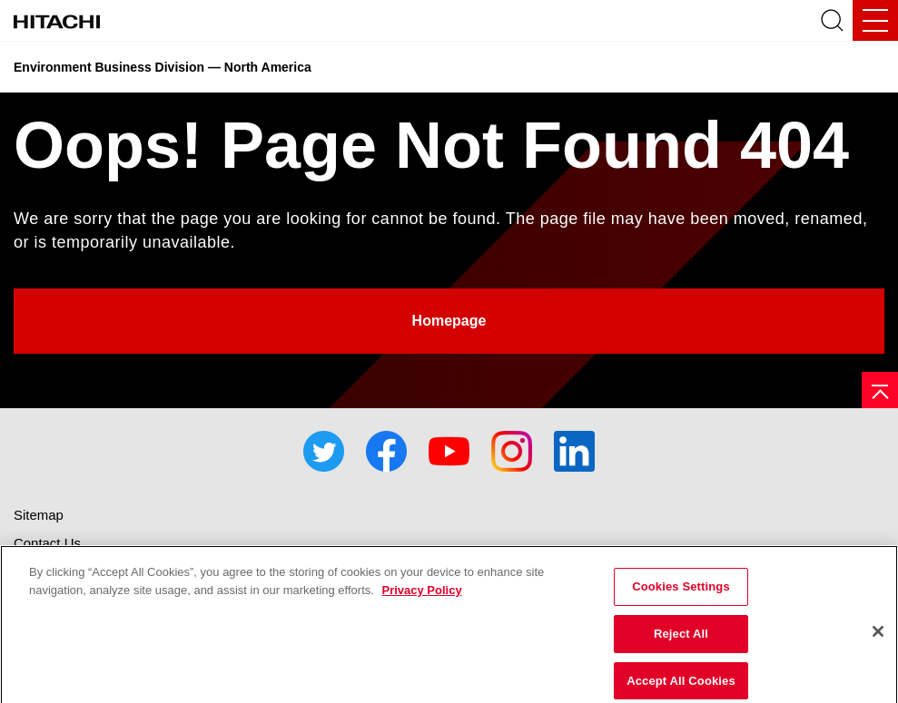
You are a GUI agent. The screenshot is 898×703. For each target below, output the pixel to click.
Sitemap (39, 514)
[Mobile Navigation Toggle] (875, 20)
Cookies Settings (681, 593)
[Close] (878, 638)
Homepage (449, 320)
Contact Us (47, 543)
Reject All (681, 640)
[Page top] (880, 390)
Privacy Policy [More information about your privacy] (421, 596)
